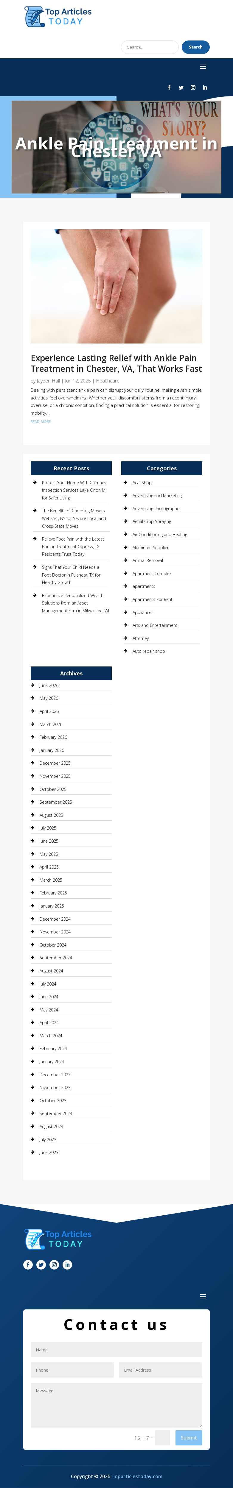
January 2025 (52, 906)
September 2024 (56, 958)
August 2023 (51, 1126)
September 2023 (56, 1113)
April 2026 (49, 711)
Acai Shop (142, 482)
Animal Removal (148, 560)
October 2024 (53, 945)
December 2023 (55, 1075)
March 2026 (51, 724)
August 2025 (51, 815)
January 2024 (52, 1061)
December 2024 (55, 919)
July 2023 (48, 1139)
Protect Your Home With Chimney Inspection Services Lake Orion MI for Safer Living (74, 490)
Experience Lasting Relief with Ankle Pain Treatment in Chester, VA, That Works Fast (116, 363)
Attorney (141, 638)
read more (41, 421)
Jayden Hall (48, 380)
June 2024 (49, 997)
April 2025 (49, 867)
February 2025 (53, 893)
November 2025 (55, 776)
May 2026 (49, 698)
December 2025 (55, 763)
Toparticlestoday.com (136, 1476)
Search (196, 47)
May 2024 (49, 1010)
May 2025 (49, 854)
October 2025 (53, 789)
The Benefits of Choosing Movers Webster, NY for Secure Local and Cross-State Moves (74, 518)
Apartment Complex (152, 573)
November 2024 (55, 932)
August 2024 (51, 971)
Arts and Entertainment (155, 625)
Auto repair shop (149, 651)
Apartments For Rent (153, 599)
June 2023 (49, 1152)
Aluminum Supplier (151, 547)
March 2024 (51, 1036)
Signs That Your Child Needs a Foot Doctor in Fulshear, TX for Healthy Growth (71, 574)
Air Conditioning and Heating (160, 534)
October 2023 (53, 1100)
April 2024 (49, 1022)
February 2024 (53, 1048)
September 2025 (56, 802)
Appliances (143, 612)
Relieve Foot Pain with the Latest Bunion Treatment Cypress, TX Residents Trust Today (73, 546)
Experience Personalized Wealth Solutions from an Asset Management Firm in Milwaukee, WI (75, 603)
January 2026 (52, 750)
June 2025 (49, 841)
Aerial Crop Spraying (152, 521)
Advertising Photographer (157, 508)
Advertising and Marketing (157, 495)
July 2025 (48, 828)
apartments (144, 586)
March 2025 (51, 880)
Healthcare (107, 380)
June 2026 (49, 685)
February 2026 (53, 737)
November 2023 (55, 1087)
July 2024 (48, 984)
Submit (189, 1437)
